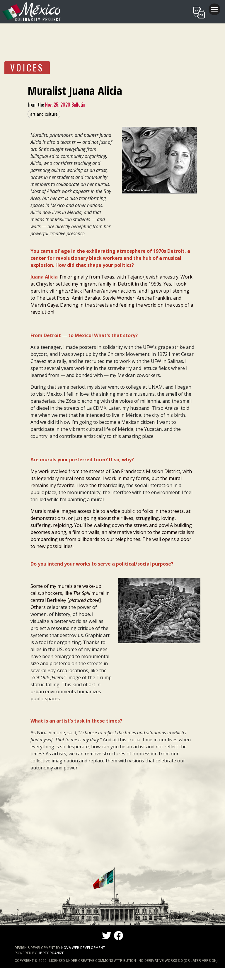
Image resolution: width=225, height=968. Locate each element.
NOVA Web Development (83, 948)
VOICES (27, 67)
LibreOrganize (51, 953)
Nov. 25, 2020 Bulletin (64, 104)
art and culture (44, 114)
